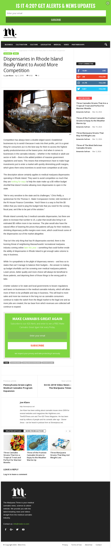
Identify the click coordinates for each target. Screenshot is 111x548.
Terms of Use (76, 545)
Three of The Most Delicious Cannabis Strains (89, 146)
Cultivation (21, 44)
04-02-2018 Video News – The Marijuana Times (57, 386)
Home (5, 51)
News (16, 53)
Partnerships (78, 44)
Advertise (88, 545)
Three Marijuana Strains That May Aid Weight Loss (60, 455)
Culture (34, 44)
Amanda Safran (83, 112)
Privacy (65, 545)
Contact (99, 545)
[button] (106, 44)
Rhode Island (48, 363)
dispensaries (16, 363)
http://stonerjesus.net (27, 406)
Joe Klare (9, 75)
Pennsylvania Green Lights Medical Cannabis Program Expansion (17, 387)
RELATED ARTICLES (13, 431)
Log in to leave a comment (15, 474)
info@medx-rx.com (21, 524)
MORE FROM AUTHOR (35, 431)
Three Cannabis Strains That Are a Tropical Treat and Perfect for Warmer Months (12, 457)
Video (66, 44)
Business (9, 44)
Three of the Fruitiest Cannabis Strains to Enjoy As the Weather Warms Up (36, 456)
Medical (57, 44)
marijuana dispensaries (32, 363)
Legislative (46, 44)
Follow (102, 77)
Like (104, 71)
